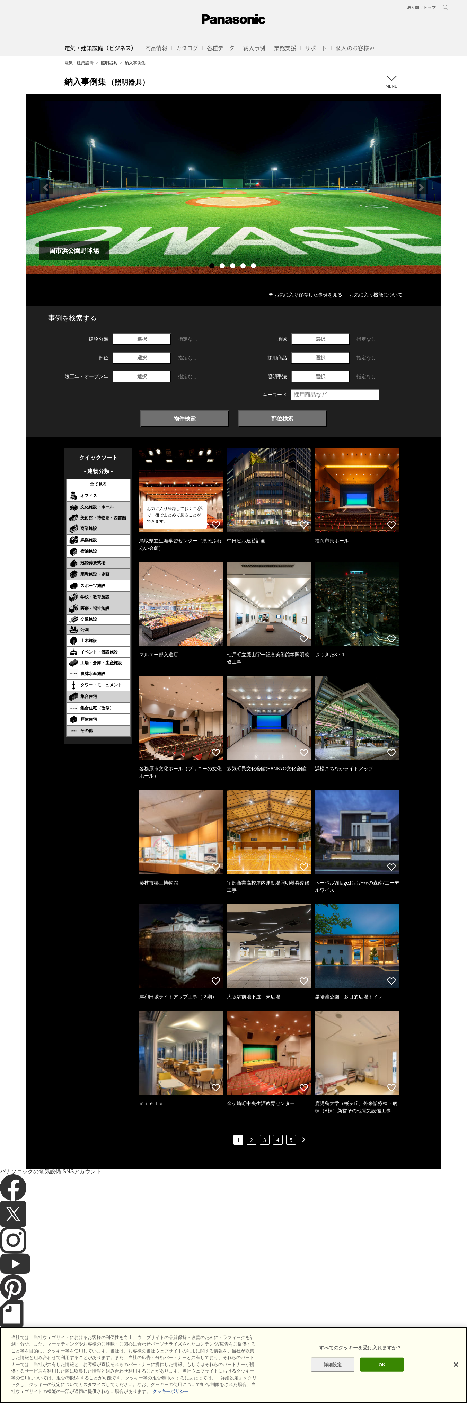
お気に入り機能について (376, 294)
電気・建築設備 (79, 63)
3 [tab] (233, 266)
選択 (142, 339)
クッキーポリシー (93, 1385)
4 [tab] (243, 266)
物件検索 (185, 418)
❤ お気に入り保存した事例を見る (305, 294)
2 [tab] (223, 266)
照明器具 (109, 63)
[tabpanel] (233, 187)
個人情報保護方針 (135, 1385)
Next (421, 187)
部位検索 (282, 418)
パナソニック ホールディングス (190, 1385)
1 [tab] (212, 266)
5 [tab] (254, 266)
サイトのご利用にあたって (43, 1385)
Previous (46, 187)
